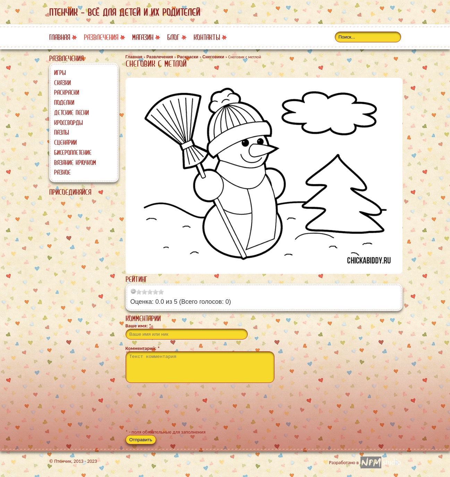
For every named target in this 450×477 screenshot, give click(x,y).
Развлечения (101, 37)
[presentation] (178, 408)
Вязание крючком (75, 162)
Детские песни (71, 112)
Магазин (142, 37)
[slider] (150, 292)
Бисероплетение (73, 152)
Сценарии (65, 142)
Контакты (207, 37)
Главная (59, 37)
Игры (60, 72)
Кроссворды (68, 122)
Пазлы (61, 132)
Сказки (62, 82)
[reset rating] (133, 291)
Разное (62, 172)
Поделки (64, 102)
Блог (173, 37)
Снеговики (213, 57)
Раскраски (66, 92)
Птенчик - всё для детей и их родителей (124, 12)
